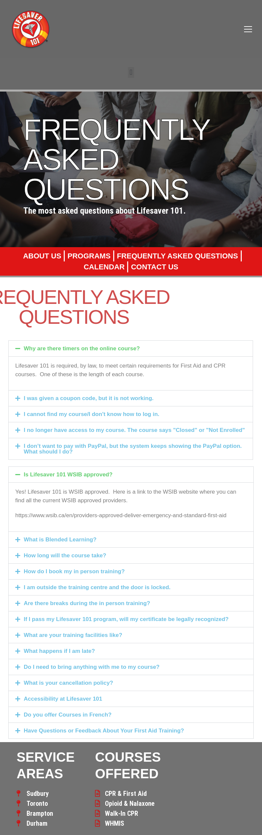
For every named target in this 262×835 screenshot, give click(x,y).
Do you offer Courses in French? (68, 715)
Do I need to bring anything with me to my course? (92, 667)
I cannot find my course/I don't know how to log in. (91, 414)
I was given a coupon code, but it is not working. (89, 398)
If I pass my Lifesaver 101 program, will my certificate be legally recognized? (126, 619)
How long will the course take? (65, 555)
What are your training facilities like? (73, 635)
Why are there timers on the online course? (82, 348)
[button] (131, 72)
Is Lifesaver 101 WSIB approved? (68, 474)
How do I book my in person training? (74, 571)
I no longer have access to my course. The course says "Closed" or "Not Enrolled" (134, 430)
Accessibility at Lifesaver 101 (63, 699)
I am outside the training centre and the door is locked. (97, 587)
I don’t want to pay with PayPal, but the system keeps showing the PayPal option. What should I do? (133, 449)
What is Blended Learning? (60, 539)
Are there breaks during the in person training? (87, 603)
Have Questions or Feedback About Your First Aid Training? (104, 731)
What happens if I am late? (59, 651)
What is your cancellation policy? (68, 683)
